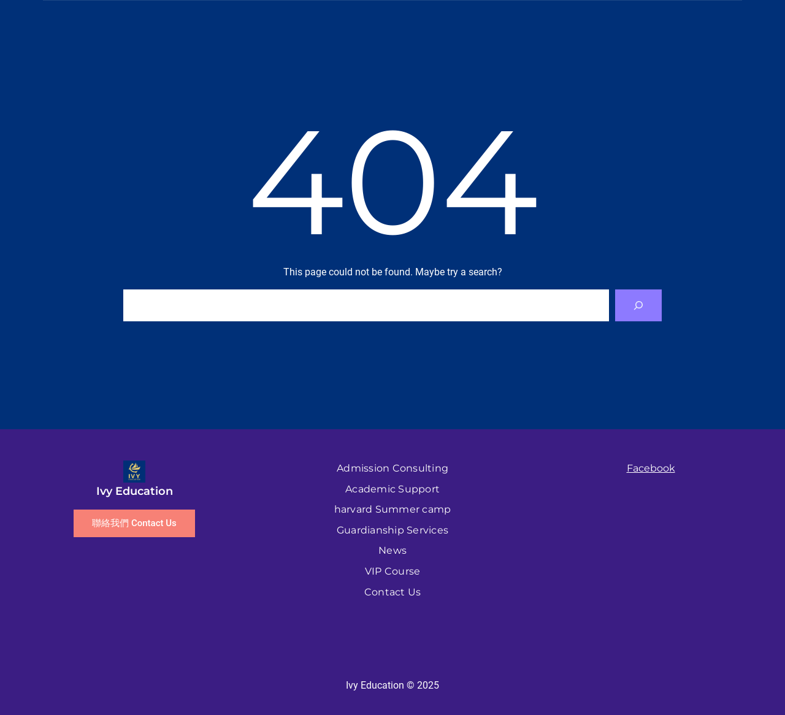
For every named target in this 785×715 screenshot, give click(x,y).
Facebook (651, 468)
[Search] (638, 305)
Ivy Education (134, 491)
